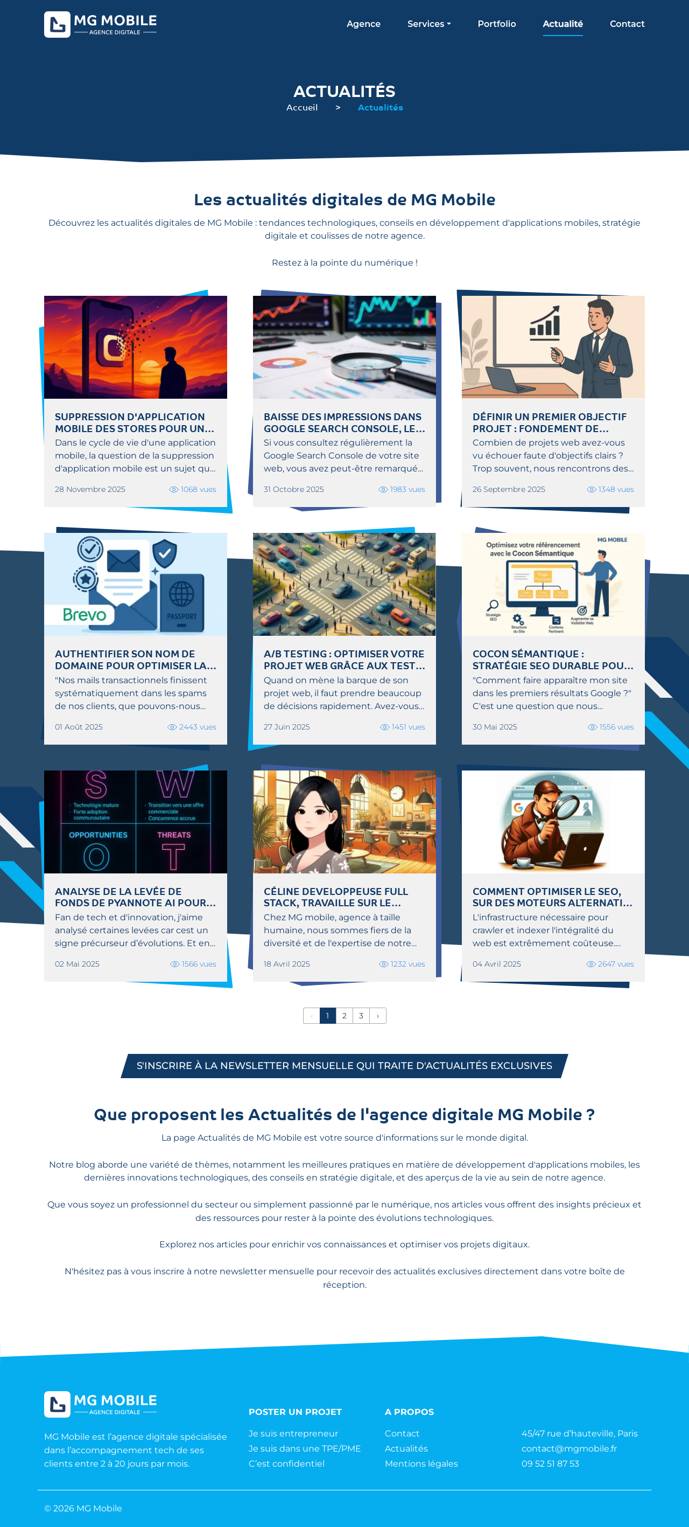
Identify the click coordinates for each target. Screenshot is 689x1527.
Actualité (563, 24)
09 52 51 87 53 (550, 1464)
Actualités (406, 1448)
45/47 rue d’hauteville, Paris (580, 1433)
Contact (627, 24)
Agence (364, 24)
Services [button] (425, 24)
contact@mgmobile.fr (569, 1448)
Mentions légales (421, 1464)
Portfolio (497, 24)
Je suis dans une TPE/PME (305, 1448)
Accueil (302, 106)
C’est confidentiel (287, 1464)
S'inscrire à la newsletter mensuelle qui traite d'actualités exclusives (344, 1066)
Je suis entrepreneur (293, 1433)
